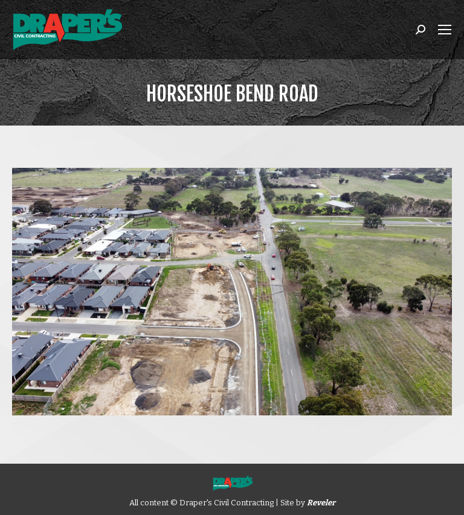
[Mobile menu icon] (444, 29)
